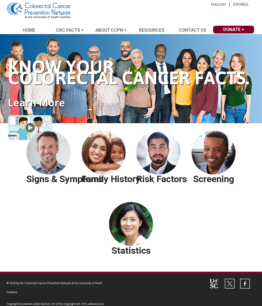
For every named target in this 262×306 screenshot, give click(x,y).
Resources (151, 30)
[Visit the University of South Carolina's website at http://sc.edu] (214, 283)
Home (29, 30)
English (218, 4)
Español (241, 4)
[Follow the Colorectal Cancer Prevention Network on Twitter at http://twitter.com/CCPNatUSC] (230, 283)
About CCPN (109, 30)
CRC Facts (68, 30)
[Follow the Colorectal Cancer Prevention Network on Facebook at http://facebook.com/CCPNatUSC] (245, 283)
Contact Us (192, 30)
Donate (232, 29)
